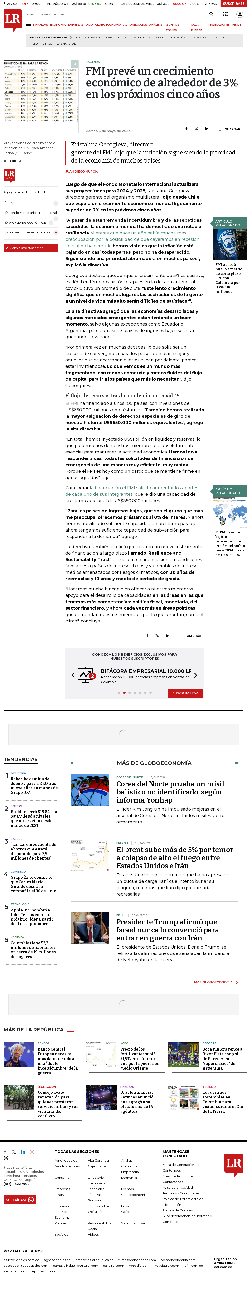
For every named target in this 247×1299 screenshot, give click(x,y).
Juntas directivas (203, 37)
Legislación (47, 1087)
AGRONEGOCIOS (135, 24)
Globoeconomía (134, 1194)
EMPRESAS (75, 24)
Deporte (209, 1043)
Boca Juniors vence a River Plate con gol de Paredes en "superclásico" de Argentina (222, 1058)
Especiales (96, 1189)
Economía (129, 1177)
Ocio (125, 1212)
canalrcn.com (113, 1265)
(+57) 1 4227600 (16, 1184)
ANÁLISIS (155, 24)
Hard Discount (117, 37)
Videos (93, 1234)
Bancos (17, 839)
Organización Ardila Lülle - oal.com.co (225, 1263)
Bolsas (16, 806)
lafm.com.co (193, 1265)
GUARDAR (229, 129)
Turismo (209, 1087)
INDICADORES (220, 24)
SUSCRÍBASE (234, 3)
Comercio (18, 871)
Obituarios (96, 1212)
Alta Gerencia (98, 1160)
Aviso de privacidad (178, 1187)
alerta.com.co (14, 1271)
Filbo (34, 43)
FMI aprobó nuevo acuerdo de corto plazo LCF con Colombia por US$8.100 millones (228, 278)
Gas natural (66, 43)
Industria (18, 773)
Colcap (227, 37)
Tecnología (20, 904)
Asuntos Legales (67, 1166)
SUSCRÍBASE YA (186, 693)
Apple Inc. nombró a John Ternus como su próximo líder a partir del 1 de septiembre (32, 917)
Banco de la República (149, 37)
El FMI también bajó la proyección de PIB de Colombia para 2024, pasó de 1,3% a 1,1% (230, 543)
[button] (71, 675)
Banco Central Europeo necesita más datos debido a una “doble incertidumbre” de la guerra (58, 1061)
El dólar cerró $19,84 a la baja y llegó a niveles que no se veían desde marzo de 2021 (34, 818)
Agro (124, 1043)
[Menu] (29, 24)
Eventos (127, 1189)
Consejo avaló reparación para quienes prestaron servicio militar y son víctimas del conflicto (58, 1104)
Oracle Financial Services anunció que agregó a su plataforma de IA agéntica (137, 1102)
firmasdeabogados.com (137, 1260)
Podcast (61, 1223)
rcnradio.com (139, 1265)
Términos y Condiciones (181, 1193)
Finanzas (127, 1087)
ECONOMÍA (58, 24)
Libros (47, 43)
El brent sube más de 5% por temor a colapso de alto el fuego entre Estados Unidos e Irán (174, 858)
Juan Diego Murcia (81, 171)
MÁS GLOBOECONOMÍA (213, 982)
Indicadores (64, 1206)
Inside (125, 1206)
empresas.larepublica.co (94, 1260)
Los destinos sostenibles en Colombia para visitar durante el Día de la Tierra (223, 1102)
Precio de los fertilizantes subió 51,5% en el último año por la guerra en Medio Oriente (140, 1058)
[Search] (211, 14)
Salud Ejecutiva (133, 1223)
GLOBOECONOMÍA (108, 24)
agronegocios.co (57, 1260)
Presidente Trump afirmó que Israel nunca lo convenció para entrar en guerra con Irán (167, 930)
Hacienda (18, 937)
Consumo (62, 1177)
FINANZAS (40, 24)
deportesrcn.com (43, 1271)
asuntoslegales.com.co (21, 1260)
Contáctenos (173, 1182)
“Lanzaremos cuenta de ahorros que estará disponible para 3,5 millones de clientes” (33, 851)
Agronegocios (66, 1160)
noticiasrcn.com (166, 1265)
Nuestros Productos (178, 1176)
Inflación (178, 37)
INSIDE (236, 24)
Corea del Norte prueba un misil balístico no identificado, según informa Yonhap (170, 792)
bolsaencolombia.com (178, 1260)
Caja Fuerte (97, 1166)
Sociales (61, 1234)
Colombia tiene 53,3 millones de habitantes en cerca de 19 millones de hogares (33, 950)
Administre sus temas (24, 248)
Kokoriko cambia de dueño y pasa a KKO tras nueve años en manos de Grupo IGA (34, 786)
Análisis (126, 1160)
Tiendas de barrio (87, 37)
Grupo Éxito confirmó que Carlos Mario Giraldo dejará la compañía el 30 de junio (33, 884)
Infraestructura (99, 1206)
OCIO (89, 24)
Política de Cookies (178, 1210)
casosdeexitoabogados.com (26, 1265)
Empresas (62, 1189)
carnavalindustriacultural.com (75, 1265)
